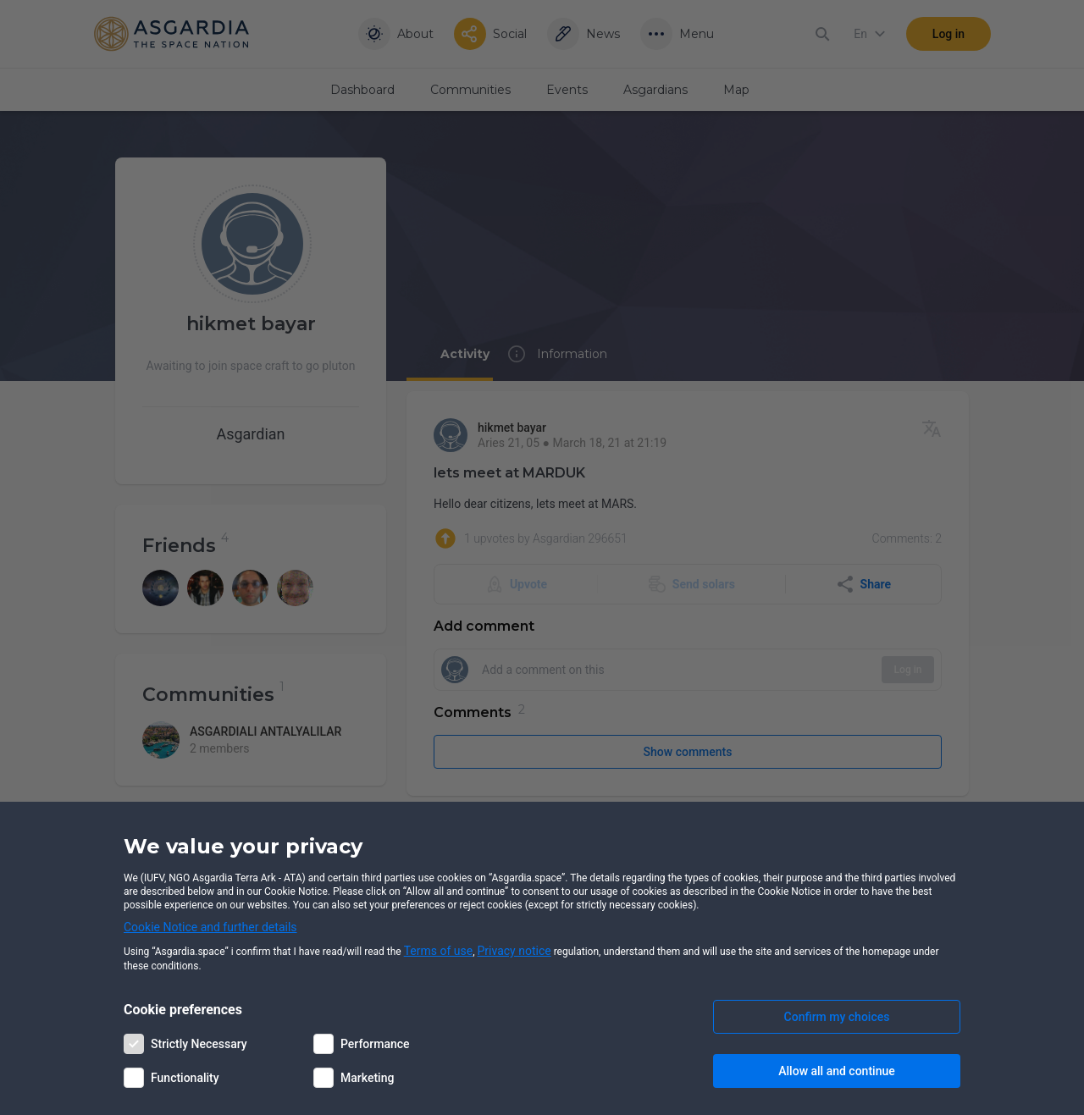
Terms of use (438, 951)
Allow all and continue (836, 1071)
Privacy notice (514, 951)
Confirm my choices (837, 1017)
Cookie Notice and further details (210, 927)
